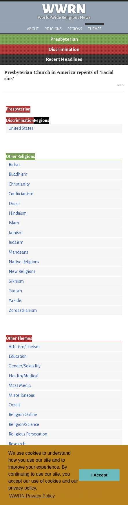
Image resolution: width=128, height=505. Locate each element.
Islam (14, 223)
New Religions (22, 271)
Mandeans (18, 252)
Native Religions (24, 261)
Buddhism (18, 174)
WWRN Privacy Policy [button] (32, 495)
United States (21, 128)
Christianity (19, 184)
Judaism (16, 242)
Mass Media (20, 385)
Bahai (14, 164)
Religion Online (23, 414)
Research (17, 444)
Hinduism (18, 213)
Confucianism (21, 193)
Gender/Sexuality (25, 366)
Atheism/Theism (24, 346)
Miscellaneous (22, 395)
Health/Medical (23, 376)
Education (18, 356)
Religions (53, 29)
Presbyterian (64, 39)
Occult (14, 405)
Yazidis (15, 300)
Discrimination (64, 49)
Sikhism (16, 281)
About (33, 29)
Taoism (15, 291)
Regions (74, 29)
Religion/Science (24, 424)
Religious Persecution (28, 434)
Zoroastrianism (23, 310)
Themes (94, 29)
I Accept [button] (99, 475)
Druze (14, 203)
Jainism (16, 232)
